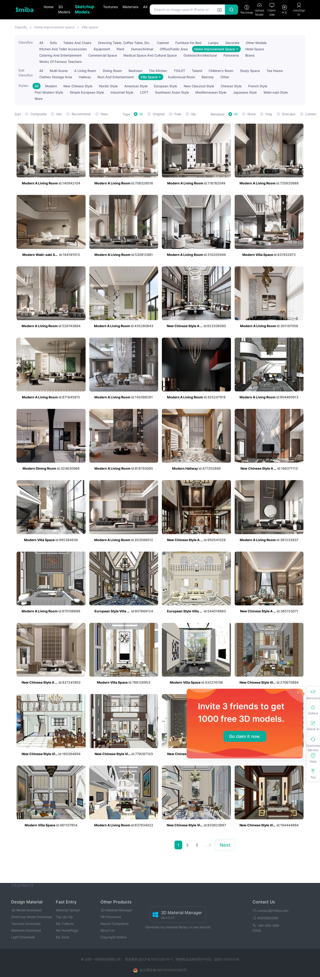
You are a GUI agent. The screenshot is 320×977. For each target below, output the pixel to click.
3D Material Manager (116, 910)
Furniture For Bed (188, 43)
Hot (59, 114)
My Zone (62, 937)
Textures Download (25, 924)
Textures (110, 7)
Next (225, 845)
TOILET (179, 71)
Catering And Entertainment (60, 55)
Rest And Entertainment (115, 77)
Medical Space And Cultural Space (150, 55)
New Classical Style (199, 86)
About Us (107, 930)
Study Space (250, 71)
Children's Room (221, 71)
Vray (268, 114)
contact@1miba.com (270, 911)
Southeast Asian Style (172, 92)
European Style (165, 86)
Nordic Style (108, 86)
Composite (38, 114)
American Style (135, 86)
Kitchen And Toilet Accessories (63, 49)
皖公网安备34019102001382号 (163, 970)
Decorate (232, 43)
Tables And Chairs (77, 43)
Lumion (310, 114)
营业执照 (132, 959)
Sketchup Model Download (31, 917)
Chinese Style (231, 86)
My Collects (64, 924)
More (39, 99)
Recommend (81, 114)
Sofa (53, 43)
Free (177, 114)
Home (48, 7)
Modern (51, 86)
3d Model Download (26, 910)
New (104, 114)
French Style (257, 86)
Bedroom (135, 71)
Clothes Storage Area (55, 77)
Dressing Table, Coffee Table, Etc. (124, 43)
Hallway (85, 77)
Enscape (288, 114)
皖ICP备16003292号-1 (156, 959)
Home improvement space (54, 27)
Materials (130, 7)
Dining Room (112, 71)
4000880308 (265, 918)
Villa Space (150, 77)
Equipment (102, 49)
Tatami (197, 71)
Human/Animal (142, 49)
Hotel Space (254, 49)
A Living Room (85, 71)
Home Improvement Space (216, 49)
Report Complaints (114, 924)
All (145, 7)
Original (158, 114)
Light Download (23, 937)
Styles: (23, 86)
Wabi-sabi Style (275, 92)
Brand (249, 55)
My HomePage (67, 930)
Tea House (275, 71)
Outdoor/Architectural (200, 55)
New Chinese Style (77, 86)
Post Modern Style (49, 92)
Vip (193, 114)
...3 (208, 845)
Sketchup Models (84, 9)
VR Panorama (110, 917)
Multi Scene (59, 71)
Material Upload (68, 910)
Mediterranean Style (210, 92)
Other (224, 77)
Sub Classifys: (25, 72)
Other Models (256, 43)
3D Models (64, 9)
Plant (120, 49)
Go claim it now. (244, 736)
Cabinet (163, 43)
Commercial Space (102, 55)
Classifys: (25, 42)
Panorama (231, 55)
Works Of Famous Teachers (60, 62)
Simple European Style (87, 92)
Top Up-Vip (64, 917)
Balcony (208, 77)
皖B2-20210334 (227, 959)
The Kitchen (158, 71)
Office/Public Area (174, 49)
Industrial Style (121, 92)
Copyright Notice (113, 937)
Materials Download (26, 930)
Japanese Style (245, 92)
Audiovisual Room (181, 77)
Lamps (213, 43)
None (251, 114)
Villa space (89, 27)
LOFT (144, 92)
